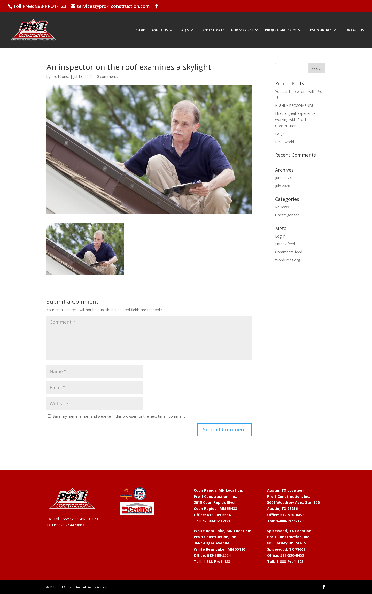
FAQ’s (184, 30)
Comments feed (288, 251)
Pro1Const (60, 76)
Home (140, 30)
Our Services (242, 30)
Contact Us (353, 30)
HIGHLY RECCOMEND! (294, 105)
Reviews (282, 206)
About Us (160, 30)
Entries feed (285, 243)
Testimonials (319, 30)
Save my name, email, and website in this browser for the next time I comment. (119, 416)
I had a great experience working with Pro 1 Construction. (295, 119)
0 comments (107, 76)
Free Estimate (212, 30)
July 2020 (282, 185)
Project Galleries (280, 30)
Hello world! (285, 141)
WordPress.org (287, 259)
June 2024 (283, 177)
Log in (280, 236)
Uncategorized (287, 214)
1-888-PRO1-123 (84, 518)
